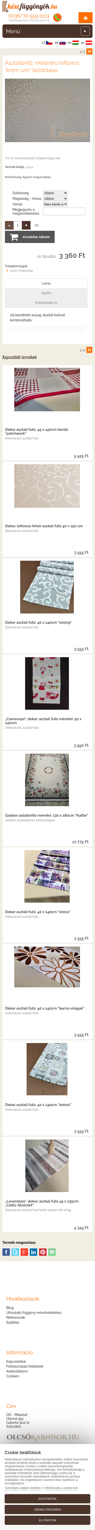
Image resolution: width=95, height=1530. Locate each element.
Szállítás (12, 1322)
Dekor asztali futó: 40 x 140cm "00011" (38, 912)
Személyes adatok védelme (23, 1488)
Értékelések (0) (46, 303)
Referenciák (15, 1317)
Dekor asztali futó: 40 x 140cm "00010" (38, 1105)
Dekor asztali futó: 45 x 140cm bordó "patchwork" (36, 431)
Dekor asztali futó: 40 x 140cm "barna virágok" (44, 1008)
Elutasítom (47, 1520)
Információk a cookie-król (61, 1488)
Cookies (12, 1376)
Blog (10, 1308)
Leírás (46, 283)
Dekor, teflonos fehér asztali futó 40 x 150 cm (44, 526)
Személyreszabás (47, 1509)
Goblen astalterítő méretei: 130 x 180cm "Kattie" (46, 815)
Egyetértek (47, 1498)
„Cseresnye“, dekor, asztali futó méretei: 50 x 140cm (43, 721)
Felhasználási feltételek (24, 1366)
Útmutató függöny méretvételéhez (33, 1313)
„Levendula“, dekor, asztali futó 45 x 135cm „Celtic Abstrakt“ (42, 1203)
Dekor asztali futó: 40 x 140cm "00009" (38, 622)
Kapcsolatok (16, 1361)
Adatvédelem (17, 1371)
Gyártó (46, 293)
